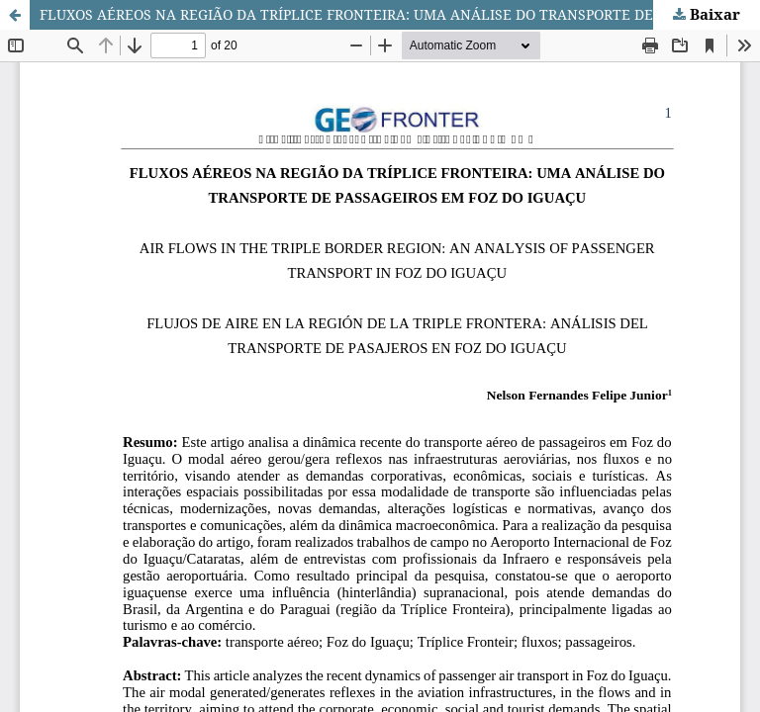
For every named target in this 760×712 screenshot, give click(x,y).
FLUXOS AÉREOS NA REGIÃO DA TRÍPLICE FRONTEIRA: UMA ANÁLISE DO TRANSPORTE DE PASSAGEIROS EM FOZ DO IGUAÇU (400, 14)
